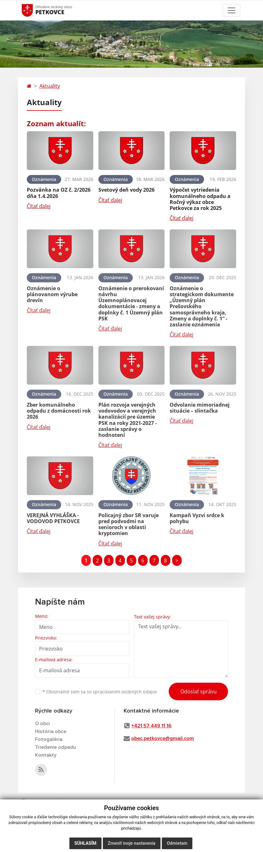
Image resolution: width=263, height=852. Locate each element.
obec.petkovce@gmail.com (162, 738)
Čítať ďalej (38, 206)
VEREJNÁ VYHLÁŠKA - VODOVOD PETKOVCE (53, 518)
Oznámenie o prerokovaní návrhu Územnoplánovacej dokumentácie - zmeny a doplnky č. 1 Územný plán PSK (131, 303)
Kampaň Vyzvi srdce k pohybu (197, 518)
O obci (42, 723)
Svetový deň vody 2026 (126, 189)
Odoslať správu (198, 691)
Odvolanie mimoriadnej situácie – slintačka (200, 407)
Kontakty (45, 755)
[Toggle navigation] (231, 10)
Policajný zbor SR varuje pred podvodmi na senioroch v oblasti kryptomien (128, 524)
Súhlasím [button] (85, 843)
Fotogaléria (48, 739)
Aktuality (49, 85)
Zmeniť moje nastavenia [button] (131, 843)
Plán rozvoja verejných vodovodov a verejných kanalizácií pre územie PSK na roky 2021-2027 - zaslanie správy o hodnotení (127, 419)
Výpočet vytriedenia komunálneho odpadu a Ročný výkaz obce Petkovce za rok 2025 (200, 199)
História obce (50, 731)
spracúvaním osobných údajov (125, 692)
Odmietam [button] (177, 843)
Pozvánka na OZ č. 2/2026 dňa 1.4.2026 (59, 192)
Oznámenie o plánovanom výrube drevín (52, 294)
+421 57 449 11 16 (151, 725)
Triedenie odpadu (55, 747)
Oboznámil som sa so (100, 692)
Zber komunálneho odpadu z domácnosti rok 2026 (59, 410)
